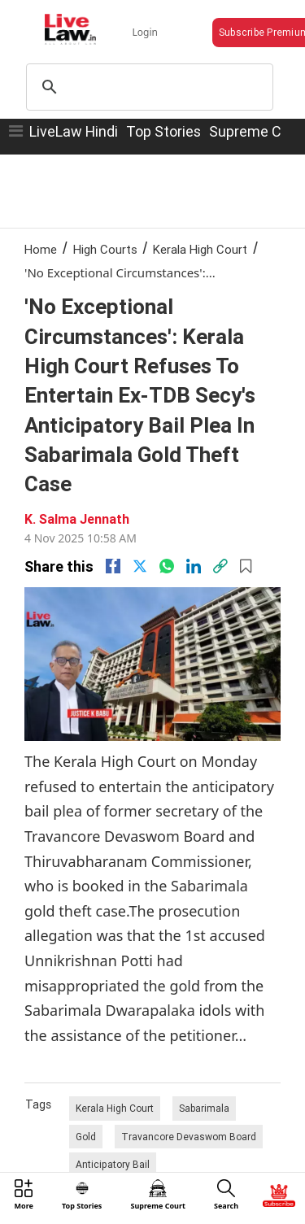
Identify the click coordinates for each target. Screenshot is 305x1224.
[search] (147, 87)
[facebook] (113, 566)
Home (40, 249)
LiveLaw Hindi (73, 131)
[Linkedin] (193, 566)
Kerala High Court (200, 249)
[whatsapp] (166, 566)
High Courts (105, 249)
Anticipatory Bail (113, 1164)
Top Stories (163, 131)
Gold (86, 1136)
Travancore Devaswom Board (188, 1136)
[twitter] (140, 566)
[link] (220, 566)
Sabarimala (204, 1108)
